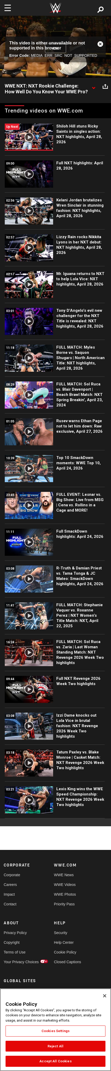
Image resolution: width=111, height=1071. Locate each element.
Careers (10, 885)
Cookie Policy (65, 952)
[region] (55, 1029)
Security (60, 933)
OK (55, 48)
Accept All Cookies (55, 1061)
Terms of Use (14, 952)
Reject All (55, 1046)
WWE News (64, 875)
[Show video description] (93, 86)
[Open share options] (105, 86)
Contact (10, 904)
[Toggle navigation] (8, 8)
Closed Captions (66, 962)
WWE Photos (65, 894)
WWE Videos (65, 885)
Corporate (12, 875)
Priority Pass (64, 904)
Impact (9, 894)
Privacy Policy (15, 933)
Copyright (12, 942)
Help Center (64, 942)
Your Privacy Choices (16, 962)
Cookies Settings (55, 1031)
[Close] (104, 996)
